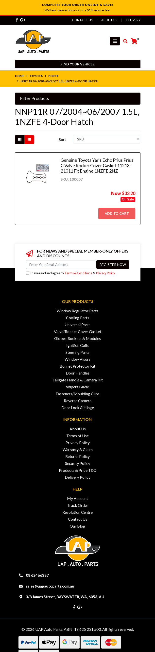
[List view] (29, 139)
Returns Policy (77, 456)
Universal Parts (77, 324)
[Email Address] (60, 264)
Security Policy (77, 463)
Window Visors (77, 359)
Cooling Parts (77, 317)
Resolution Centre (77, 512)
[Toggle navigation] (115, 41)
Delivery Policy (77, 477)
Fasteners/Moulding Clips (78, 393)
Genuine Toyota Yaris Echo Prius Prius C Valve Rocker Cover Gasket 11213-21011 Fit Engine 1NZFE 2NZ (97, 165)
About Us (109, 20)
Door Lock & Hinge (77, 407)
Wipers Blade (77, 386)
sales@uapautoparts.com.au (50, 586)
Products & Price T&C (77, 470)
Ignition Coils (77, 345)
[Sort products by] (106, 139)
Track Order (77, 505)
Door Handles (77, 373)
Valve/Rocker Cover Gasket (77, 331)
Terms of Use (77, 435)
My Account (77, 498)
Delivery (133, 20)
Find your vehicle (77, 64)
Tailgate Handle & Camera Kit (77, 379)
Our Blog (77, 526)
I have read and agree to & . (71, 273)
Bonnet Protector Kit (77, 366)
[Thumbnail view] (20, 139)
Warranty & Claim (78, 449)
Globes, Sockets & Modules (77, 338)
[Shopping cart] (134, 41)
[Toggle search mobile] (124, 41)
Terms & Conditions (78, 273)
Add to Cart (117, 213)
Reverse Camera (77, 400)
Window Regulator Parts (77, 310)
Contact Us (82, 20)
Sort (62, 139)
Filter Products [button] (34, 98)
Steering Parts (77, 352)
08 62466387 (37, 575)
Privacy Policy (105, 273)
